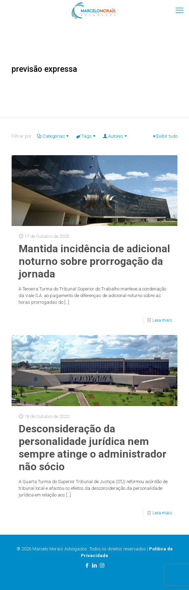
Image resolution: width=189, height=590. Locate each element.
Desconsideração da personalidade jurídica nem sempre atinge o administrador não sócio (93, 448)
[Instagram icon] (102, 565)
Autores (115, 136)
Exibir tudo (164, 136)
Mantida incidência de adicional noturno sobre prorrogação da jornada (94, 261)
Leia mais (162, 320)
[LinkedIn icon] (94, 565)
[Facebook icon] (87, 565)
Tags (86, 136)
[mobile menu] (179, 10)
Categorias (53, 136)
